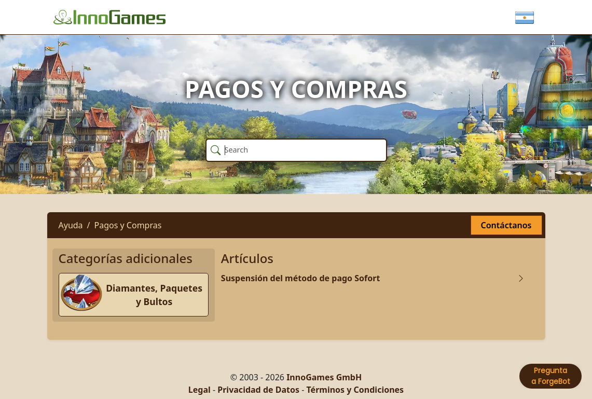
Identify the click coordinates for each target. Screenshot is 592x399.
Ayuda (71, 225)
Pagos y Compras (128, 225)
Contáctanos (506, 225)
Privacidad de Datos (258, 389)
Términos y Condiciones (355, 389)
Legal (199, 389)
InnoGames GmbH (324, 377)
